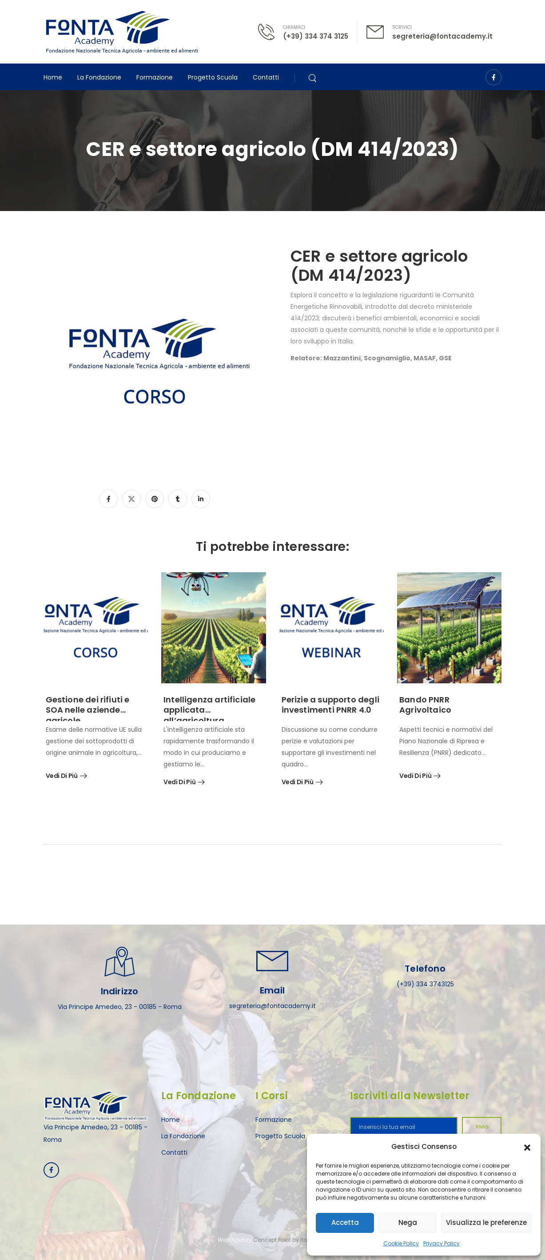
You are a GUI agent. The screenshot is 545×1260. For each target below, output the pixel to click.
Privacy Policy (441, 1243)
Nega (407, 1222)
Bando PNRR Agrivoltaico (425, 704)
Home (53, 77)
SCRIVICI (402, 27)
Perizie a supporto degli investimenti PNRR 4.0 (330, 704)
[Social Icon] (493, 77)
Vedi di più (62, 776)
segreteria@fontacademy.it (442, 36)
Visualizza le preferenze (486, 1222)
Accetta (345, 1222)
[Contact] (270, 32)
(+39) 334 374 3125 (315, 36)
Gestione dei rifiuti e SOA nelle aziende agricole (88, 710)
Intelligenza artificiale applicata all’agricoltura (209, 710)
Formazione (154, 77)
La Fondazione (99, 77)
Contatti (266, 77)
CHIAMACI (294, 27)
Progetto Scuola (213, 77)
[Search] (313, 77)
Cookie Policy (401, 1243)
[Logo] (122, 32)
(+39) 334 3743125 (425, 984)
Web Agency (235, 1240)
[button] (527, 1146)
